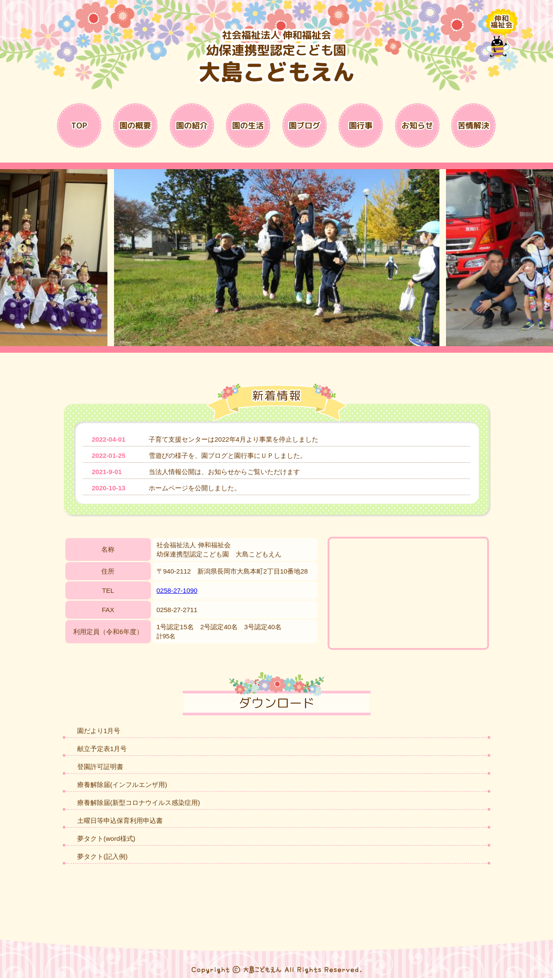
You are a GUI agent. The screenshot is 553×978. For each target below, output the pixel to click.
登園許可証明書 (100, 766)
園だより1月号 (98, 730)
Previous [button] (22, 249)
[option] (276, 257)
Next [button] (531, 249)
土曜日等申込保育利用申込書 (120, 820)
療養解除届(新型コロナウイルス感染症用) (138, 802)
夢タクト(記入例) (102, 856)
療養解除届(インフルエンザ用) (122, 784)
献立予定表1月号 (102, 748)
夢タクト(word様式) (106, 838)
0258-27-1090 (177, 590)
